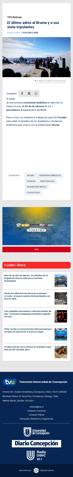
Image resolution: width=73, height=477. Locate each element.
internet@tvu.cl (36, 407)
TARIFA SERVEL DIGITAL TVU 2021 (18, 401)
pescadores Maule (36, 187)
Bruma (30, 175)
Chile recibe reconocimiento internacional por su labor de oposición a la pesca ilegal (28, 330)
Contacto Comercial (36, 411)
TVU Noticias (14, 17)
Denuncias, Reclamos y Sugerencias (36, 419)
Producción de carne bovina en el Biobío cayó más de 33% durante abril (27, 348)
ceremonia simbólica (50, 175)
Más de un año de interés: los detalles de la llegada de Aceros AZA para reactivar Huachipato (26, 278)
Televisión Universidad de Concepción (34, 382)
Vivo (37, 249)
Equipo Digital (14, 32)
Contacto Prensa (36, 415)
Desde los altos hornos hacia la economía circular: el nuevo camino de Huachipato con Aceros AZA (27, 296)
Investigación (47, 181)
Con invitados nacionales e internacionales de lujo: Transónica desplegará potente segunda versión (27, 314)
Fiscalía (31, 181)
